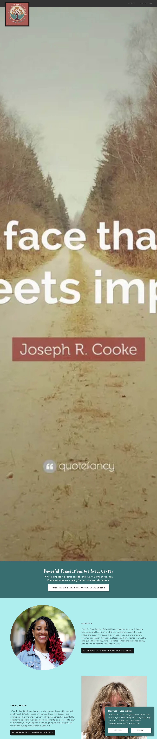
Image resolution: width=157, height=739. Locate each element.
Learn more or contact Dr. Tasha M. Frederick (107, 651)
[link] (17, 3)
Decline (118, 730)
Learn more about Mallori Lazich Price (32, 732)
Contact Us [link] (146, 3)
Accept (141, 730)
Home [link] (132, 3)
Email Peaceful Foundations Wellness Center (78, 588)
